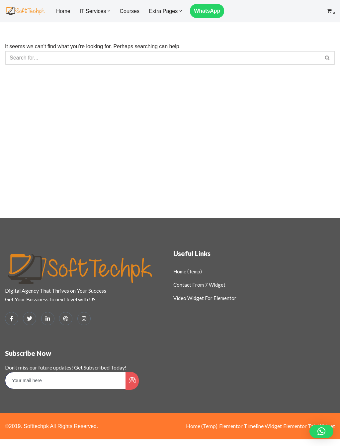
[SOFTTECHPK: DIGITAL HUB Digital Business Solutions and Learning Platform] (25, 11)
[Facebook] (11, 318)
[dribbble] (65, 318)
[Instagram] (84, 318)
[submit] (132, 381)
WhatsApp (207, 11)
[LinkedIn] (47, 318)
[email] (65, 380)
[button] (109, 11)
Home (63, 11)
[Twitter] (29, 318)
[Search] (162, 58)
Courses (129, 11)
